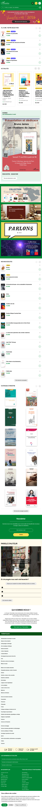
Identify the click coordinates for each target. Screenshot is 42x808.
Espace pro (3, 782)
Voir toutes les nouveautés (21, 380)
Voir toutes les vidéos (6, 600)
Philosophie (3, 704)
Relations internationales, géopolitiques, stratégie (10, 714)
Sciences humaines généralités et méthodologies (10, 728)
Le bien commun (25, 782)
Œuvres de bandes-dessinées (6, 696)
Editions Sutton (25, 784)
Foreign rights (4, 786)
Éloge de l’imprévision (11, 60)
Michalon (24, 781)
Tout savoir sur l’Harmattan (21, 627)
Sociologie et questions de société (7, 733)
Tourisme (3, 743)
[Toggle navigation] (40, 8)
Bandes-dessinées (4, 648)
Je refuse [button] (11, 804)
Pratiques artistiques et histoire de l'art (8, 709)
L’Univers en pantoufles (12, 33)
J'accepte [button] (4, 804)
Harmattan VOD (25, 776)
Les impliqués (25, 787)
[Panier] (39, 3)
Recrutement (3, 781)
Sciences (3, 719)
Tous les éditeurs (25, 789)
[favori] (40, 31)
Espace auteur (4, 784)
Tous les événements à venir (10, 178)
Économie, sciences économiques (7, 661)
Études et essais (4, 663)
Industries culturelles (5, 677)
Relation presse (4, 779)
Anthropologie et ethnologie (6, 643)
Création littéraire (4, 653)
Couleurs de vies (10, 303)
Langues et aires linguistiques (6, 682)
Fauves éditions (25, 779)
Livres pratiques (4, 685)
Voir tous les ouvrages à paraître (21, 511)
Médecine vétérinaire (5, 692)
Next (39, 68)
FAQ (2, 774)
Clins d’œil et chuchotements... (13, 361)
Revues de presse (4, 777)
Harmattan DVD (25, 774)
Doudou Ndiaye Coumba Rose (13, 313)
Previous (35, 68)
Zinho (7, 294)
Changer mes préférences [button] (20, 804)
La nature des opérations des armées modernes (18, 332)
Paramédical (3, 699)
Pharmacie (3, 701)
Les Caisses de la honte (12, 51)
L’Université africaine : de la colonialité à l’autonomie (19, 284)
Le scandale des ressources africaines (15, 42)
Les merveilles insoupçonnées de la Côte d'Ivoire (18, 323)
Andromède (9, 352)
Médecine (3, 690)
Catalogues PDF (4, 776)
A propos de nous (4, 772)
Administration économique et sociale (8, 638)
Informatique (3, 680)
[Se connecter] (36, 3)
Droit (2, 658)
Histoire (2, 672)
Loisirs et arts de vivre (5, 687)
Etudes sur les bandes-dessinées (7, 667)
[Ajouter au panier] (40, 35)
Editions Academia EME (27, 777)
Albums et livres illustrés (6, 641)
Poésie (2, 706)
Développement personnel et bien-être (8, 656)
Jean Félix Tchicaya (11, 342)
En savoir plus (7, 101)
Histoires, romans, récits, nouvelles (8, 675)
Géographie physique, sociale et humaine (9, 670)
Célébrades (9, 371)
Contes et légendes (4, 651)
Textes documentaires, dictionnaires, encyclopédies (11, 738)
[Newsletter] (32, 3)
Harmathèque (24, 772)
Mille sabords (25, 786)
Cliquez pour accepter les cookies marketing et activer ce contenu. (21, 561)
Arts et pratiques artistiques (6, 646)
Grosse (8, 267)
